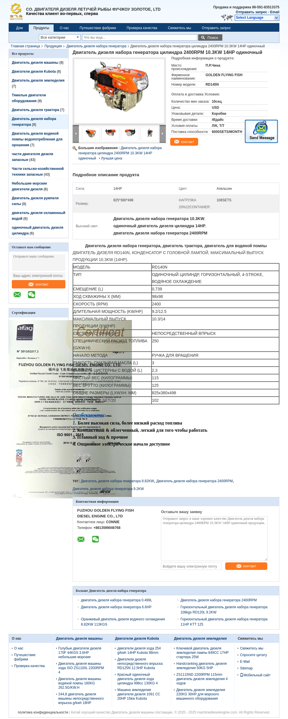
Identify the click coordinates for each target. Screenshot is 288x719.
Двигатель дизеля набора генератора (96, 46)
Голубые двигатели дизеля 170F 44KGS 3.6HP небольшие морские (79, 652)
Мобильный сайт (255, 675)
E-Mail (245, 662)
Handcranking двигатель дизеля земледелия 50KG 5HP (201, 666)
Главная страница (25, 46)
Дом (19, 28)
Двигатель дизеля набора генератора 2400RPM (194, 481)
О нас (64, 28)
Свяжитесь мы (179, 28)
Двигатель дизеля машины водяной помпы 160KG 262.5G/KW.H (79, 683)
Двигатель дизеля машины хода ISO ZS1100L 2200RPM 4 (81, 668)
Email (274, 12)
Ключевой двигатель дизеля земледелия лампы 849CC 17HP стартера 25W (202, 652)
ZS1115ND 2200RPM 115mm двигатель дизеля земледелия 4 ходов (202, 679)
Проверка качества (142, 28)
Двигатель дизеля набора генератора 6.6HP (116, 607)
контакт (38, 284)
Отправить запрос (252, 12)
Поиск (212, 37)
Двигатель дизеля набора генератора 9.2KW (108, 489)
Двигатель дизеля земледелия (38, 80)
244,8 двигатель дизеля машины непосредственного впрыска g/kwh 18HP (81, 698)
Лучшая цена (111, 158)
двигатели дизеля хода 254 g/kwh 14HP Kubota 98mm (139, 650)
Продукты (41, 28)
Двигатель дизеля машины (35, 63)
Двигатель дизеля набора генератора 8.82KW (117, 481)
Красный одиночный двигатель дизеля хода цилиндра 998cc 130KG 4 (137, 679)
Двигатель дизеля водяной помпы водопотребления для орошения (37, 139)
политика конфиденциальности (43, 712)
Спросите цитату (253, 655)
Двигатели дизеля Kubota (34, 72)
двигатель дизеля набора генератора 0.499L (116, 600)
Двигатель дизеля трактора (35, 110)
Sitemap (246, 668)
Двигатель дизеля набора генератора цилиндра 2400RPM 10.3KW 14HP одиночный (120, 153)
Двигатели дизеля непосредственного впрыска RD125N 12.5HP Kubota (139, 663)
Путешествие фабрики (97, 28)
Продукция (53, 46)
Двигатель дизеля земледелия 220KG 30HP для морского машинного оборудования (200, 694)
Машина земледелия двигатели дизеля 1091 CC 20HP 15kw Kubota (138, 694)
